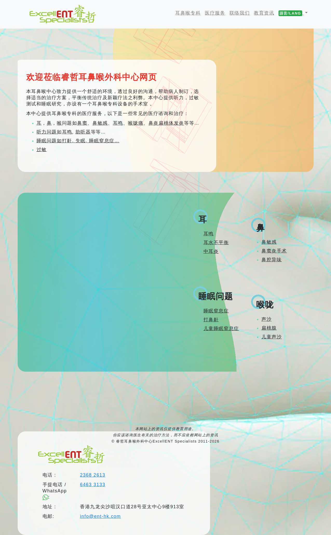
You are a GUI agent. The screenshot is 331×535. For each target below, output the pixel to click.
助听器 (83, 132)
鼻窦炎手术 (274, 250)
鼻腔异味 (271, 259)
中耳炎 (211, 251)
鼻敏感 (100, 123)
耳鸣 (118, 123)
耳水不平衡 (216, 242)
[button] (293, 13)
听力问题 (47, 132)
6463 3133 (92, 484)
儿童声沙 (271, 336)
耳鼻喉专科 (189, 13)
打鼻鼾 (211, 319)
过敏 (42, 149)
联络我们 (239, 13)
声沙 (266, 319)
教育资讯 (264, 13)
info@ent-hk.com (100, 516)
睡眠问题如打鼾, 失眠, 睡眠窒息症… (78, 140)
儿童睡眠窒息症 (221, 328)
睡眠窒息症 (216, 310)
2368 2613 (92, 475)
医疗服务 (215, 13)
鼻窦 (82, 123)
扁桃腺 (269, 328)
